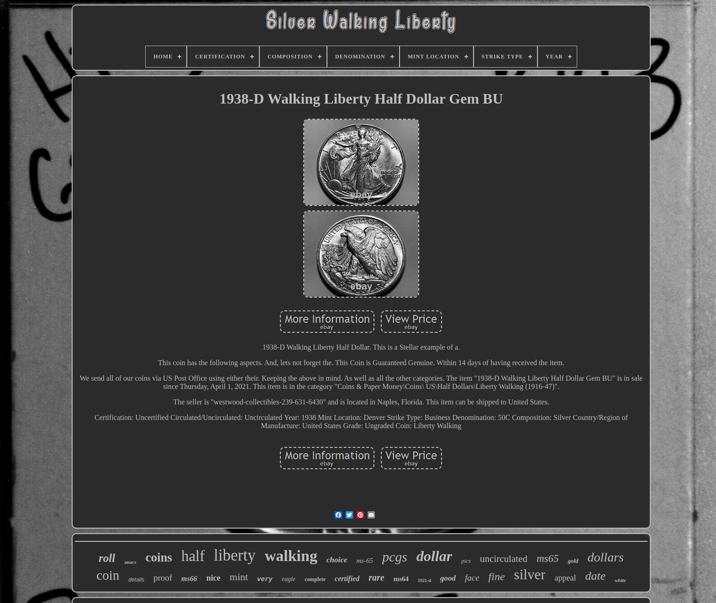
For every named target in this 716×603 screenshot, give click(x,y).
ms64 (401, 578)
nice (213, 577)
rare (376, 577)
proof (162, 577)
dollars (606, 557)
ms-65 (364, 560)
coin (107, 575)
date (595, 575)
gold (573, 560)
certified (347, 578)
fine (497, 576)
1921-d (424, 580)
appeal (565, 577)
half (193, 556)
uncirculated (503, 558)
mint (239, 576)
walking (291, 555)
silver (530, 574)
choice (336, 560)
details (136, 580)
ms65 (548, 558)
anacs (130, 562)
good (448, 578)
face (472, 577)
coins (158, 557)
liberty (234, 555)
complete (315, 579)
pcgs (394, 556)
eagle (288, 579)
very (265, 579)
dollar (434, 556)
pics (466, 560)
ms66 (189, 578)
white (620, 580)
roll (107, 558)
